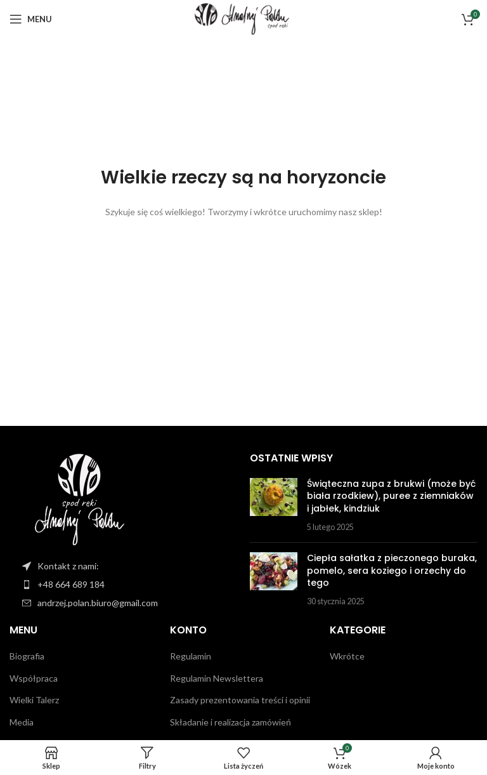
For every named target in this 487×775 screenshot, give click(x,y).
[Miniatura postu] (273, 505)
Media (22, 722)
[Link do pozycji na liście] (129, 585)
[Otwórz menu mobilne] (30, 19)
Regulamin (190, 656)
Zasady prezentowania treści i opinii (240, 699)
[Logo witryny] (243, 18)
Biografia (27, 656)
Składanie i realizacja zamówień (230, 722)
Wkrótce (347, 656)
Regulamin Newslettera (216, 678)
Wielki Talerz (34, 699)
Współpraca (34, 678)
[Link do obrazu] (79, 497)
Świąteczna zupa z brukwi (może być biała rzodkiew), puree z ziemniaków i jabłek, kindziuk (391, 496)
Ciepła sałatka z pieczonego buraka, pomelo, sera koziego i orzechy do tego (392, 570)
